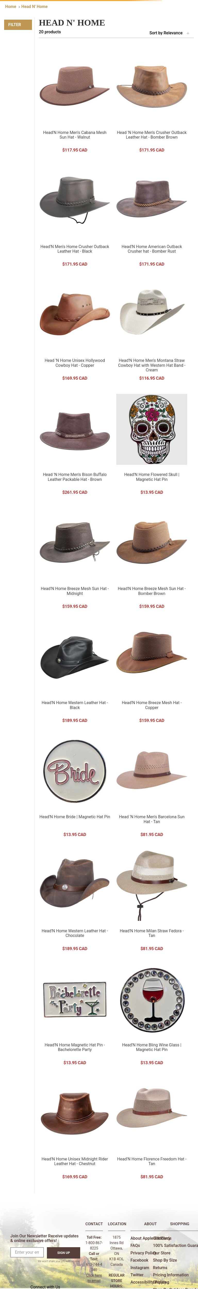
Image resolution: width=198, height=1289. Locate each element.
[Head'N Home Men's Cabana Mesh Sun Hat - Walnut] (74, 102)
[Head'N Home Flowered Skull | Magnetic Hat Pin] (151, 444)
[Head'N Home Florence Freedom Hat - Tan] (151, 1129)
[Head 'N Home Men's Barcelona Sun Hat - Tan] (151, 787)
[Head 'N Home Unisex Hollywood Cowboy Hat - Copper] (74, 330)
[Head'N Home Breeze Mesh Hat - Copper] (151, 673)
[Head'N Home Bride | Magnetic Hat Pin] (74, 787)
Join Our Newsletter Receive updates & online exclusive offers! (44, 1238)
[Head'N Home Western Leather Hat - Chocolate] (74, 901)
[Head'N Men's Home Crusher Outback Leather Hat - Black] (74, 216)
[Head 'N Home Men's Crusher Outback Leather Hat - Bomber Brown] (151, 102)
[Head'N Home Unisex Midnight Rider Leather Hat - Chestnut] (74, 1129)
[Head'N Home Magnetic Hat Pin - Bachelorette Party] (74, 1015)
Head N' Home (34, 6)
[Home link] (10, 6)
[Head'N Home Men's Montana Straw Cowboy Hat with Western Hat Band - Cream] (151, 330)
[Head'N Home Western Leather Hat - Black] (74, 673)
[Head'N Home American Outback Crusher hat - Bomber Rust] (151, 216)
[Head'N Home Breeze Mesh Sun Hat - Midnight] (74, 558)
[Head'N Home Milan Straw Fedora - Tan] (151, 901)
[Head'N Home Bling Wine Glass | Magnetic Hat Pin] (151, 1015)
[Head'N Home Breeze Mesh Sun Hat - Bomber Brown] (151, 558)
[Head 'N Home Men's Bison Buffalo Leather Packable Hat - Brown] (74, 444)
